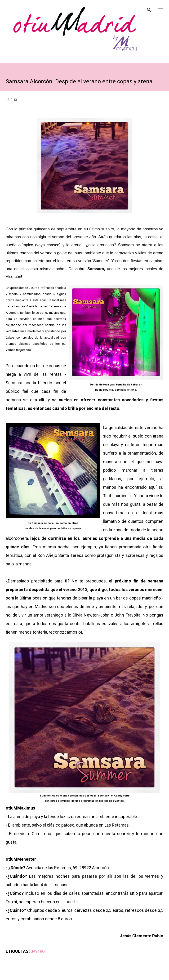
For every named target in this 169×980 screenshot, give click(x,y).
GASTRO (38, 951)
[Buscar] (149, 8)
